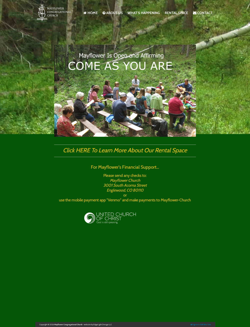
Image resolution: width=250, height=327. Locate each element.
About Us (113, 13)
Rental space (176, 13)
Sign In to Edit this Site (201, 325)
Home (90, 13)
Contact (203, 13)
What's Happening (144, 13)
